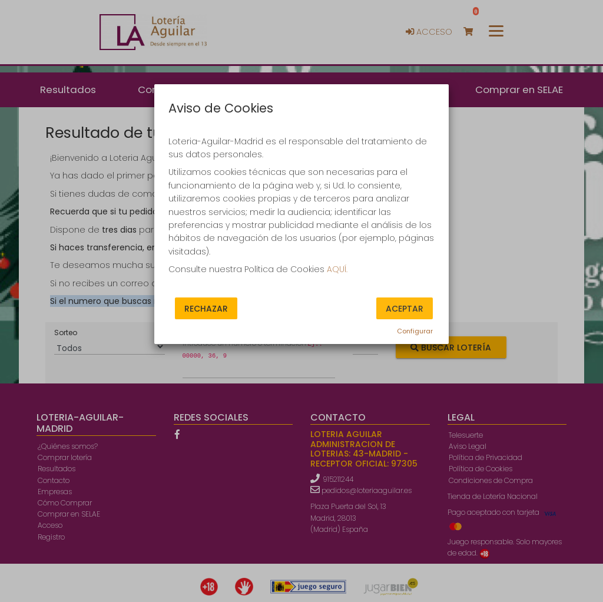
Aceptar (404, 308)
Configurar (415, 331)
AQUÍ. (337, 269)
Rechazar (206, 308)
